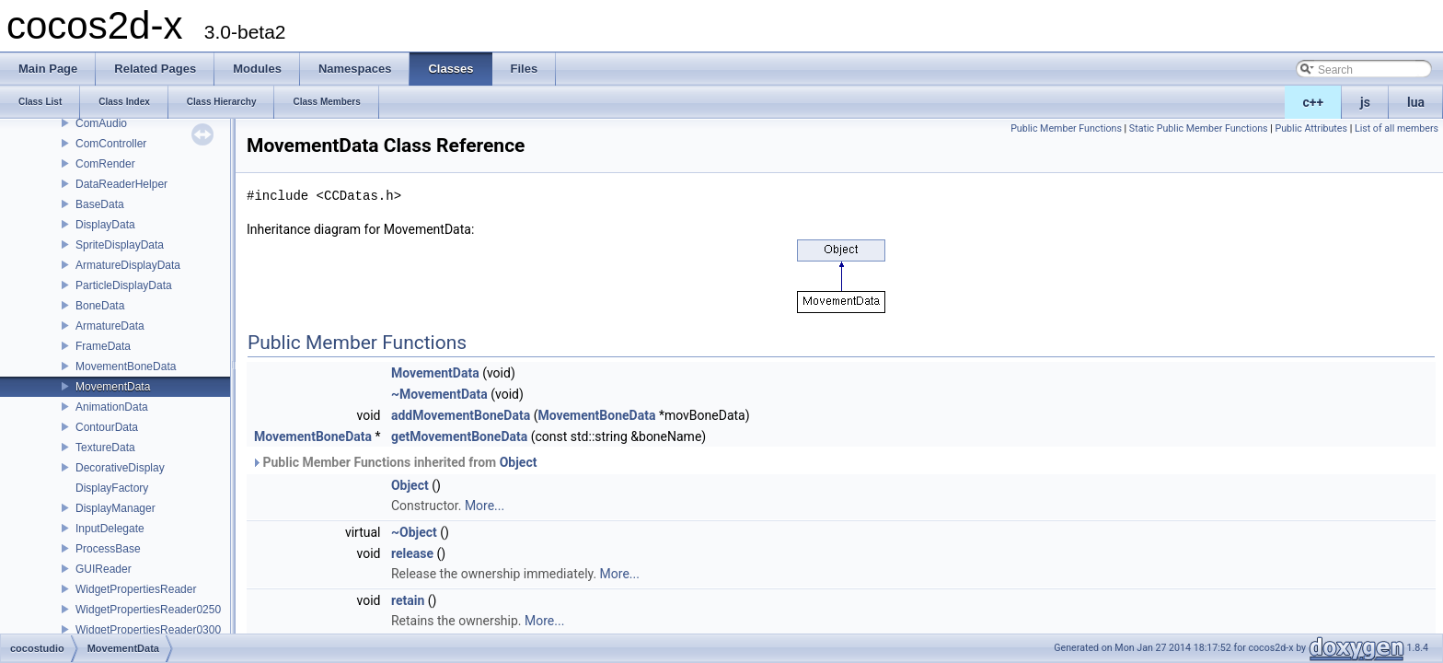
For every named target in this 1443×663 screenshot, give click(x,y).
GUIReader (103, 569)
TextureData (105, 447)
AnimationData (111, 407)
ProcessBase (108, 548)
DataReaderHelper (121, 184)
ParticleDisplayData (123, 285)
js (1365, 102)
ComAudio (101, 123)
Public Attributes (1311, 128)
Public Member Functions (1066, 128)
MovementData (112, 386)
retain (407, 600)
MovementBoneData (125, 366)
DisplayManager (115, 508)
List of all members (1396, 128)
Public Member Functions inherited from (394, 462)
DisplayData (105, 224)
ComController (110, 143)
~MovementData (439, 394)
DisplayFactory (111, 488)
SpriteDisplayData (119, 244)
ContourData (106, 427)
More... (484, 505)
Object (518, 462)
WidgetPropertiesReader (135, 589)
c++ (1313, 102)
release (412, 553)
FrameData (103, 346)
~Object (414, 532)
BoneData (99, 305)
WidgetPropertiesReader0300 (148, 629)
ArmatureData (109, 326)
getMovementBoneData (459, 436)
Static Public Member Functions (1198, 128)
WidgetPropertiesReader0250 (148, 609)
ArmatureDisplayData (127, 265)
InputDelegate (109, 528)
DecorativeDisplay (120, 467)
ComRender (105, 163)
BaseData (99, 204)
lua (1416, 102)
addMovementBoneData (460, 415)
